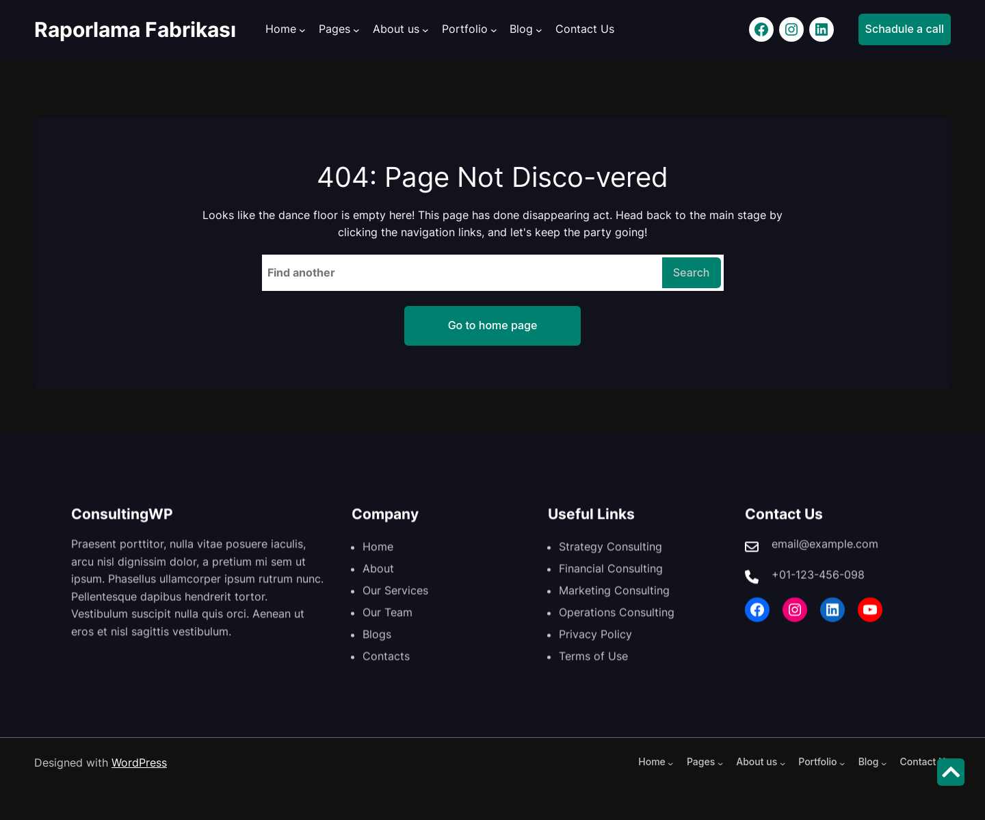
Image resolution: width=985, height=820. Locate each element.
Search (691, 272)
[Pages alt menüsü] (356, 30)
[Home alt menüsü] (302, 30)
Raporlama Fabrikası (135, 29)
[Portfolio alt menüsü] (493, 30)
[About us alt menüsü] (425, 30)
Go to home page (493, 325)
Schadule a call (904, 29)
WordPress (139, 762)
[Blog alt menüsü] (539, 30)
